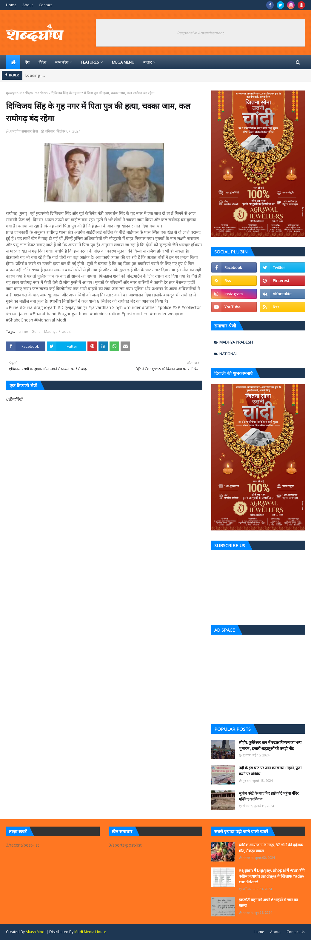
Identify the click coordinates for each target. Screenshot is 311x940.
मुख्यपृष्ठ (11, 93)
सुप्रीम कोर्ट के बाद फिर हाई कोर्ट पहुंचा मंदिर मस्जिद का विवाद (268, 796)
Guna (36, 331)
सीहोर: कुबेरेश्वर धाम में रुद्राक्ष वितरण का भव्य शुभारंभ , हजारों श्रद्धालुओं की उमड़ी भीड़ (270, 745)
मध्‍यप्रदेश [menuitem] (61, 62)
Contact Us (296, 931)
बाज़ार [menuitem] (147, 62)
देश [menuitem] (27, 62)
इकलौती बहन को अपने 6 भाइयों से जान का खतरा (268, 902)
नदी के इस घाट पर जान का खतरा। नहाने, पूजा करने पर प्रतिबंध (270, 770)
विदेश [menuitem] (42, 62)
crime (23, 331)
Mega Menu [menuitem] (123, 62)
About (27, 4)
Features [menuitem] (90, 62)
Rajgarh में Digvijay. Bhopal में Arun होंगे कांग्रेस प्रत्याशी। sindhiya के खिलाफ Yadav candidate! (271, 875)
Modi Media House (90, 931)
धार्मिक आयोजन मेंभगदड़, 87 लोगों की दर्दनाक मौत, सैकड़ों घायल (271, 847)
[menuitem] (13, 62)
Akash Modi (35, 931)
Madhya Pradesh (33, 93)
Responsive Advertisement (200, 33)
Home (11, 4)
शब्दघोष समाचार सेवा (24, 131)
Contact (45, 4)
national (228, 353)
